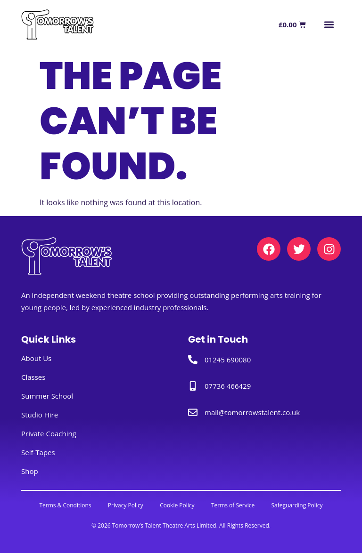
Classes (33, 377)
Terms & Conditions (61, 505)
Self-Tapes (38, 452)
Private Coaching (48, 434)
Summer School (47, 396)
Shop (29, 471)
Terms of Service (235, 505)
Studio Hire (39, 415)
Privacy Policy (123, 505)
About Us (36, 358)
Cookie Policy (177, 505)
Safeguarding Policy (301, 505)
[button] (329, 24)
